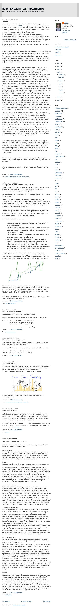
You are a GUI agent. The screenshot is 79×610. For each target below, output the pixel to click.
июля (60, 84)
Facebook (58, 49)
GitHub (20, 26)
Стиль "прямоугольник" (12, 311)
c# (56, 180)
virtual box (58, 226)
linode (57, 202)
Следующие (6, 601)
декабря (61, 74)
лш (6, 303)
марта (61, 90)
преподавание (11, 303)
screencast (58, 221)
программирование (10, 176)
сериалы (57, 250)
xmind (57, 237)
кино (56, 143)
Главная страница (26, 601)
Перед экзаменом (9, 438)
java (56, 164)
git (56, 191)
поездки (57, 116)
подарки (57, 154)
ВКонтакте (58, 55)
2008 (59, 100)
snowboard (58, 127)
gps (56, 159)
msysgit (57, 213)
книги (56, 148)
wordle (57, 234)
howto (57, 197)
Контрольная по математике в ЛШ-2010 (18, 185)
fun (56, 189)
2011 (59, 69)
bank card (58, 178)
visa (56, 229)
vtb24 (56, 232)
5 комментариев (18, 399)
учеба (24, 402)
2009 (59, 97)
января (61, 93)
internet (57, 162)
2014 (59, 63)
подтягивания (59, 248)
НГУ (6, 594)
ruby (56, 146)
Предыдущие (47, 601)
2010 (59, 72)
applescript (58, 172)
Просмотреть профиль (66, 31)
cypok (66, 23)
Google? (5, 21)
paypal (57, 218)
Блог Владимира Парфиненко (23, 8)
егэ (56, 242)
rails (56, 129)
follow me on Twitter (70, 39)
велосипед (58, 113)
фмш (56, 170)
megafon (57, 207)
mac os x (57, 205)
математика (58, 245)
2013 (59, 66)
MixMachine (58, 119)
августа (61, 81)
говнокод (58, 240)
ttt (27, 402)
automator (58, 175)
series (57, 223)
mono (57, 210)
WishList (57, 52)
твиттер (16, 427)
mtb (56, 137)
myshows (58, 215)
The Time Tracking (9, 363)
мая (60, 87)
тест (56, 258)
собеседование (20, 176)
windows (57, 132)
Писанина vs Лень (9, 410)
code (56, 183)
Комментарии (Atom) (19, 605)
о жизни (7, 432)
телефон (58, 256)
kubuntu (57, 124)
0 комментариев (18, 174)
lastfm (57, 199)
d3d (56, 186)
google (27, 176)
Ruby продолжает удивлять (13, 340)
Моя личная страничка (62, 47)
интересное (8, 402)
